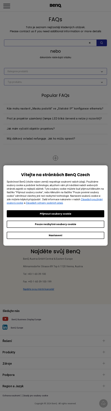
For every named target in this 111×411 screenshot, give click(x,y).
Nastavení (55, 235)
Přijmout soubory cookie (55, 213)
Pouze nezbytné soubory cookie (55, 224)
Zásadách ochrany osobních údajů (44, 203)
